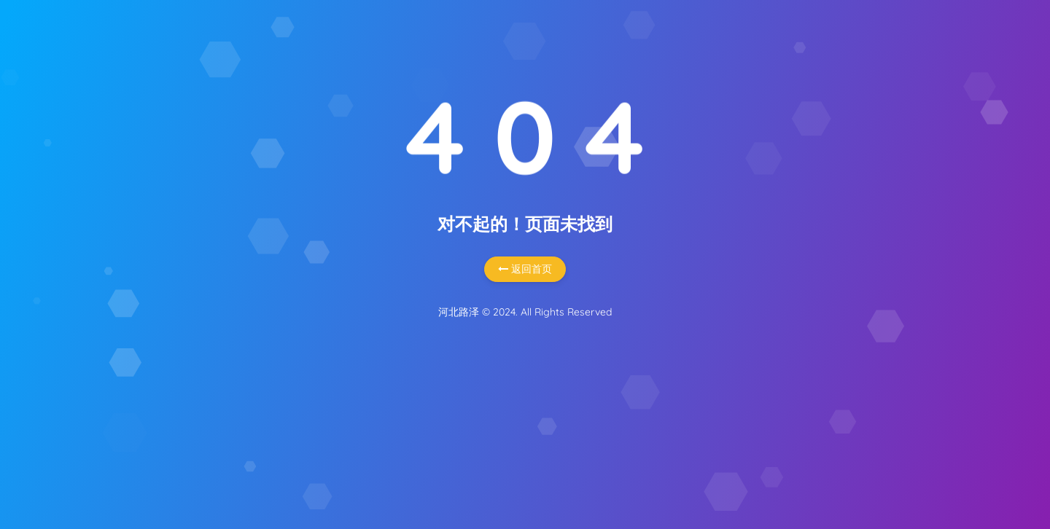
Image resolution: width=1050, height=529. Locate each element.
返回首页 (525, 268)
